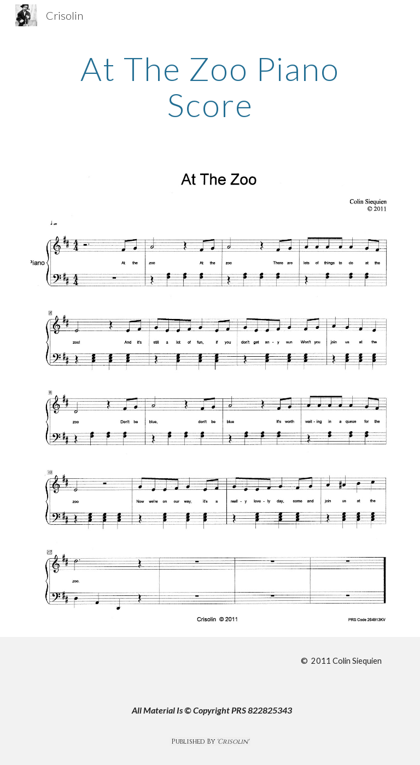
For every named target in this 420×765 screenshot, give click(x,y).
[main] (210, 86)
